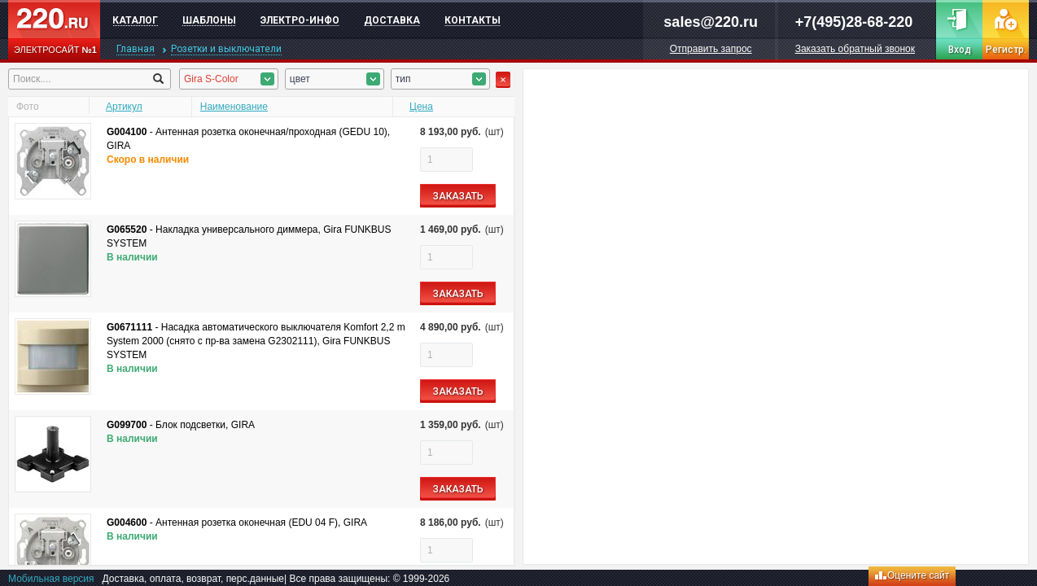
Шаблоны (209, 20)
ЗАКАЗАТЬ (458, 196)
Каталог (135, 20)
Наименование (234, 106)
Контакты (472, 20)
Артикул (124, 106)
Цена (421, 106)
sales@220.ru (710, 22)
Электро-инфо (299, 20)
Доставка (392, 20)
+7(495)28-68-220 (854, 22)
